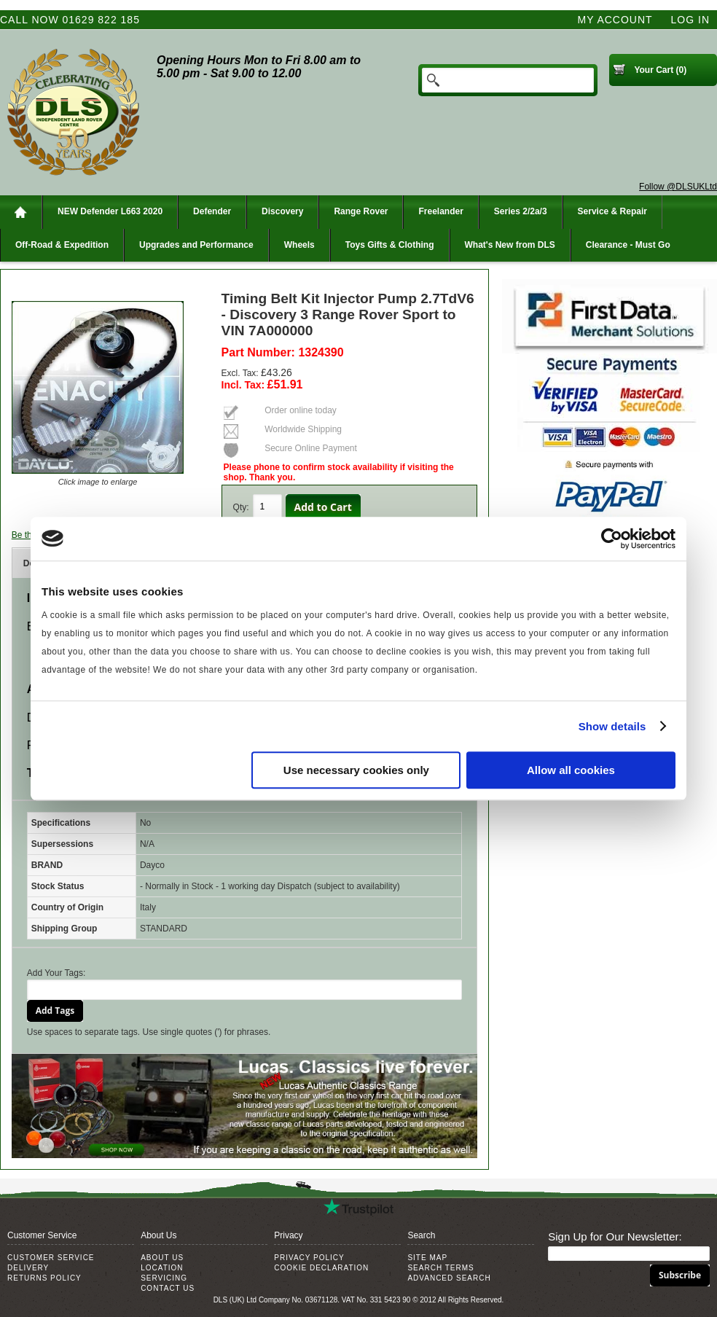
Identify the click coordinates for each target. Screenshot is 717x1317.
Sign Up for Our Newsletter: (614, 1236)
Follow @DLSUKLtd (678, 186)
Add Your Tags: (56, 973)
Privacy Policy (309, 1258)
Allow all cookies (571, 770)
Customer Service (51, 1258)
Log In (690, 20)
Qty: (241, 507)
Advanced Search (448, 1278)
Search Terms (440, 1268)
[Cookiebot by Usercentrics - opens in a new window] (611, 539)
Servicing (164, 1278)
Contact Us (168, 1288)
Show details (612, 726)
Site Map (427, 1258)
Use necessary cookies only (356, 770)
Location (162, 1268)
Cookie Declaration (321, 1268)
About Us (162, 1258)
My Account (615, 20)
